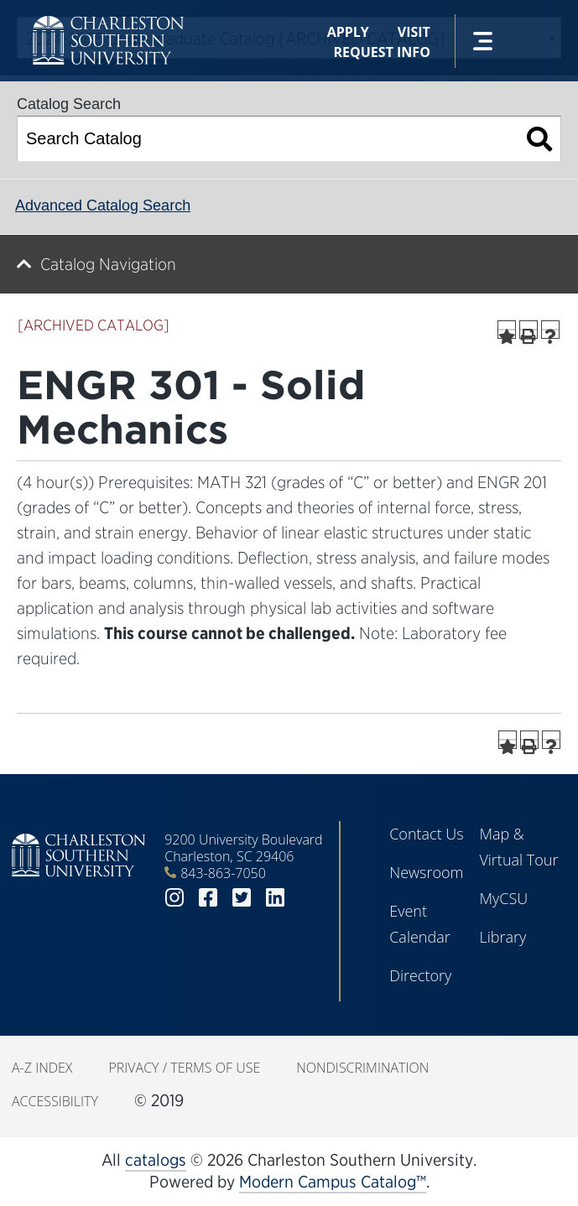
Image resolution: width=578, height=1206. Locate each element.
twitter (242, 897)
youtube (309, 897)
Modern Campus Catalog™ (332, 1182)
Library (502, 937)
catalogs (155, 1160)
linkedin (275, 897)
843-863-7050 (223, 873)
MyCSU (503, 898)
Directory (420, 975)
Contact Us (426, 834)
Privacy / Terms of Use (184, 1067)
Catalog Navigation (108, 264)
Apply (348, 32)
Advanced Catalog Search (102, 205)
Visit (414, 32)
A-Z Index (42, 1067)
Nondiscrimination (362, 1067)
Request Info (382, 52)
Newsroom (426, 872)
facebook (208, 897)
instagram (174, 897)
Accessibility (55, 1101)
